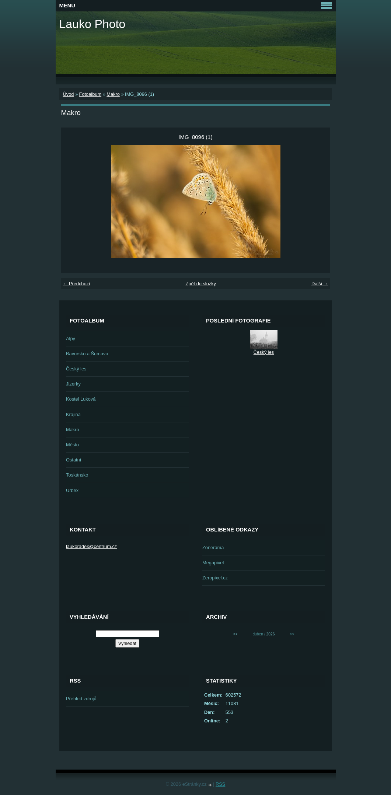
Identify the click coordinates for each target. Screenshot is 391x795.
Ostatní (73, 460)
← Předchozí (76, 283)
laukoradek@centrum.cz (91, 546)
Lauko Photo (92, 24)
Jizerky (73, 384)
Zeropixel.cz (215, 577)
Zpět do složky (200, 283)
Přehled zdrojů (81, 698)
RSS (220, 784)
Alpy (70, 338)
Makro (113, 94)
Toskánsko (77, 475)
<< (235, 634)
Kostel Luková (80, 399)
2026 (270, 634)
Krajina (73, 414)
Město (72, 444)
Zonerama (213, 547)
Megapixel (213, 562)
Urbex (72, 490)
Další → (319, 283)
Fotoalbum (90, 94)
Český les (76, 369)
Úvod (68, 94)
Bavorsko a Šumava (87, 353)
